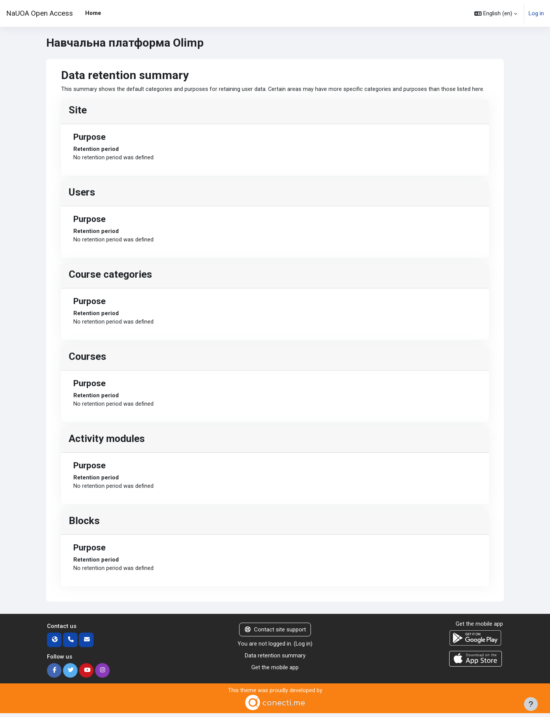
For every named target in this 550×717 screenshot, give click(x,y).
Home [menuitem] (93, 13)
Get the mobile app (275, 670)
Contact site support (275, 633)
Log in (536, 13)
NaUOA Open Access (39, 13)
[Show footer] (531, 704)
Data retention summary (275, 659)
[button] (495, 13)
